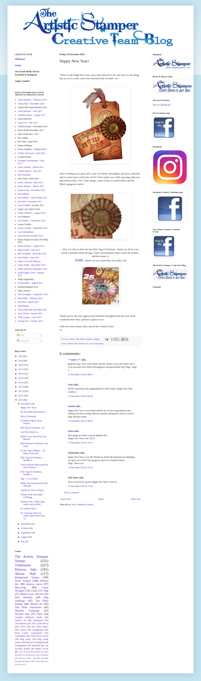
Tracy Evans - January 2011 (30, 313)
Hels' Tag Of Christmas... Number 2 (31, 459)
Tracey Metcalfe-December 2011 (32, 309)
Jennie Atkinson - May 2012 (30, 182)
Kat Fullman (23, 194)
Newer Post (65, 499)
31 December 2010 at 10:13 (80, 442)
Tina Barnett (23, 306)
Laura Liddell (24, 205)
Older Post (136, 499)
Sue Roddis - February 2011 (30, 298)
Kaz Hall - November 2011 (30, 201)
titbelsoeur (20, 59)
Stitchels (37, 652)
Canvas (23, 630)
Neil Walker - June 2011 (28, 257)
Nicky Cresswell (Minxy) (29, 261)
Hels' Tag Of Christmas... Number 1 (31, 473)
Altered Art (36, 603)
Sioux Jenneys (23, 580)
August (24, 537)
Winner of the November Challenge (31, 496)
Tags (45, 590)
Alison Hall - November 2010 (31, 103)
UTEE (22, 626)
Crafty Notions (24, 652)
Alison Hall (25, 574)
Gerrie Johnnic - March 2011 (31, 167)
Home (101, 499)
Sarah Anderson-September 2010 (32, 269)
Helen (71, 431)
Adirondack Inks (22, 636)
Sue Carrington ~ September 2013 (33, 294)
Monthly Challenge (27, 610)
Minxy (45, 623)
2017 (20, 369)
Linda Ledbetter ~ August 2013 (32, 213)
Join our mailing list (161, 104)
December (26, 404)
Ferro (46, 661)
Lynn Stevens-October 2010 (30, 235)
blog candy (25, 639)
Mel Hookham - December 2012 (32, 253)
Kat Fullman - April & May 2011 (32, 197)
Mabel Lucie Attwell (31, 593)
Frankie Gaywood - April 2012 (31, 153)
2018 (20, 365)
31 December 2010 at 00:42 (80, 396)
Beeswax (32, 655)
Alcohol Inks (22, 613)
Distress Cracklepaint (35, 642)
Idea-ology (20, 587)
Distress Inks (72, 343)
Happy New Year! (28, 407)
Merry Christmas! (28, 416)
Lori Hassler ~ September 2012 (32, 220)
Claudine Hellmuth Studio (28, 617)
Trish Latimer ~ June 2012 (29, 317)
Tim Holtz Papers (39, 626)
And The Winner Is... (29, 432)
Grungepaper (38, 630)
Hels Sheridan (24, 175)
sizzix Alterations (96, 343)
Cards (34, 590)
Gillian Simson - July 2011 (30, 171)
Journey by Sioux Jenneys (32, 490)
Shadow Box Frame (33, 661)
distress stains (34, 584)
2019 (20, 360)
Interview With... (25, 658)
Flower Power (42, 636)
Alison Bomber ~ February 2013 (32, 99)
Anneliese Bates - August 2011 (31, 115)
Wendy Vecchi (41, 648)
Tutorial (20, 664)
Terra (46, 652)
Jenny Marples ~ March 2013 (31, 186)
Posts (20, 335)
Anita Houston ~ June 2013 (30, 111)
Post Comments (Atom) (82, 504)
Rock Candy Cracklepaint (28, 633)
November (26, 524)
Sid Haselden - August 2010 (30, 283)
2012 (20, 391)
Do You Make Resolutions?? (33, 412)
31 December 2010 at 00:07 (80, 374)
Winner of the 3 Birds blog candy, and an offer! (32, 503)
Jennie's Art (83, 343)
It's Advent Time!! (28, 508)
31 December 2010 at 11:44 (80, 486)
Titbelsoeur (23, 565)
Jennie (18, 65)
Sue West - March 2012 (28, 302)
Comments (23, 341)
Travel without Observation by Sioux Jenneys (34, 466)
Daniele (71, 406)
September (26, 532)
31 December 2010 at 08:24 (80, 421)
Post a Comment (71, 492)
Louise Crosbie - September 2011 (33, 228)
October (25, 528)
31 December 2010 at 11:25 (80, 467)
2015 (20, 378)
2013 (20, 387)
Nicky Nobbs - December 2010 (32, 265)
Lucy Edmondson (26, 232)
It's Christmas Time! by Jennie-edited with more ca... (32, 516)
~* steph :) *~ (74, 359)
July (23, 541)
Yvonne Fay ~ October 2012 (30, 321)
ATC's (34, 623)
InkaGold (36, 645)
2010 (20, 400)
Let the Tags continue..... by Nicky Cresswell (32, 451)
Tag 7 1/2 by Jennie (29, 478)
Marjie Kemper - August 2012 (31, 246)
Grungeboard (21, 645)
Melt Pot (21, 655)
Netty (70, 384)
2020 (20, 356)
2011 (20, 395)
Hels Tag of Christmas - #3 (32, 427)
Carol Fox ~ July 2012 (28, 122)
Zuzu (40, 613)
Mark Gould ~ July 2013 (29, 250)
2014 (20, 382)
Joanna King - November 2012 (31, 190)
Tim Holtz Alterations (28, 607)
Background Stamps (27, 577)
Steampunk (38, 620)
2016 (20, 373)
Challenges (43, 655)
